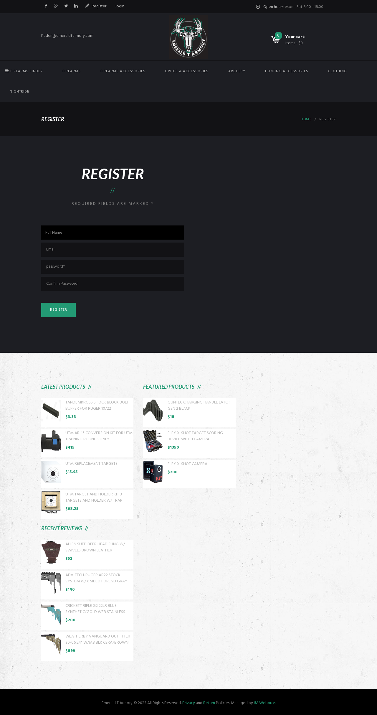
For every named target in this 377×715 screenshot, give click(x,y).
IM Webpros (264, 703)
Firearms (71, 71)
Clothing (337, 71)
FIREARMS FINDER (24, 71)
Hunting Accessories (286, 71)
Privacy (188, 703)
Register (99, 6)
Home (306, 119)
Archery (236, 71)
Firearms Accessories (122, 71)
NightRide (19, 92)
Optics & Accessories (187, 71)
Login (119, 6)
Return (209, 703)
